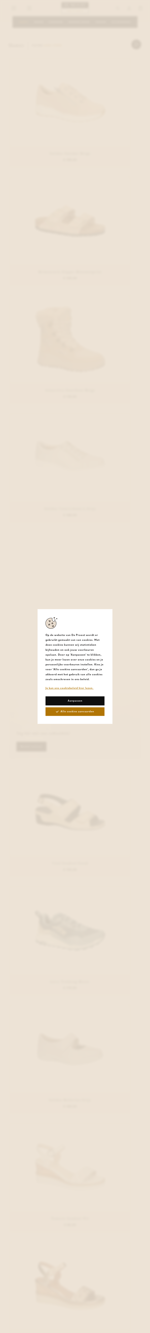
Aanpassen (75, 701)
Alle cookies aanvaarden (75, 711)
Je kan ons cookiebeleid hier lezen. (70, 688)
